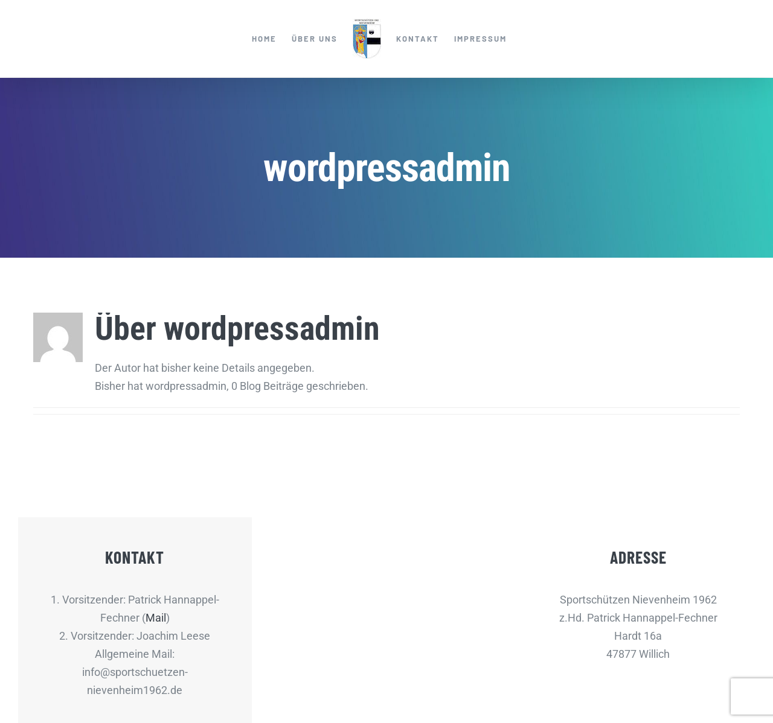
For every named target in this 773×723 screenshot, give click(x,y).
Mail (156, 617)
